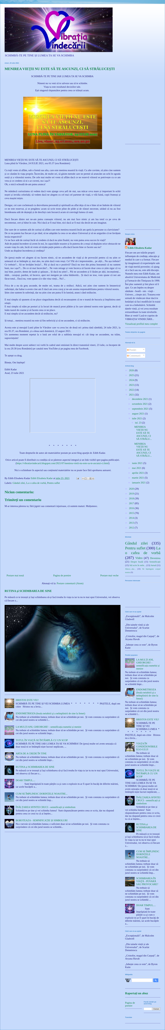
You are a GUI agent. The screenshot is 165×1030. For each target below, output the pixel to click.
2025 (132, 375)
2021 (132, 394)
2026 (132, 370)
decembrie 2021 (140, 399)
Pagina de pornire (62, 575)
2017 (132, 503)
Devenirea (155, 558)
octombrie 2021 (140, 403)
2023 (132, 385)
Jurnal (153, 565)
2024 (132, 380)
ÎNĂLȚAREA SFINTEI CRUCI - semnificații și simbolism (45, 807)
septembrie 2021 (140, 408)
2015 (132, 513)
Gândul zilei (19, 483)
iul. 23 (138, 422)
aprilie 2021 (138, 472)
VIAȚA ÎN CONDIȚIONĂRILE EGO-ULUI (146, 746)
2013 (132, 522)
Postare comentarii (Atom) (70, 583)
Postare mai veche (109, 575)
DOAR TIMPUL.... (25, 780)
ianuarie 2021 (139, 482)
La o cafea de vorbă (36, 483)
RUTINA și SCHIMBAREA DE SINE (28, 591)
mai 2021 (137, 468)
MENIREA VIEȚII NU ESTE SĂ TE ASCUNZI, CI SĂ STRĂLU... (143, 432)
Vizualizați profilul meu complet (141, 323)
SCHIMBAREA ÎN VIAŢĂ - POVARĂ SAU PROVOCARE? (147, 881)
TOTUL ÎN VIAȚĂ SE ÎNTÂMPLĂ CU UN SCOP (42, 740)
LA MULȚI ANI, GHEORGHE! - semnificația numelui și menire (48, 726)
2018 (132, 498)
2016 (132, 508)
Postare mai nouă (15, 575)
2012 (132, 527)
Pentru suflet (53, 483)
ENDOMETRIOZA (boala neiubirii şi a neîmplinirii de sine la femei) (50, 713)
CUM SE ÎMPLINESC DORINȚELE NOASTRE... (42, 793)
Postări (131, 349)
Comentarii (134, 355)
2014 (132, 518)
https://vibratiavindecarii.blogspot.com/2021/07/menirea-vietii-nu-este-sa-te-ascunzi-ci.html (62, 463)
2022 (132, 389)
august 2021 (138, 413)
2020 (132, 488)
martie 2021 (138, 477)
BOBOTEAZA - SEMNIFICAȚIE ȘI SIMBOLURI (42, 820)
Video (138, 558)
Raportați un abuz (136, 993)
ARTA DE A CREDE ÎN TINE (31, 753)
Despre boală (137, 562)
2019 (132, 493)
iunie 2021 (137, 463)
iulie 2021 (137, 418)
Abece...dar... (130, 569)
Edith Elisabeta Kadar (140, 247)
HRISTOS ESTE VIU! (27, 700)
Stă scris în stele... (137, 565)
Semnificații (154, 562)
